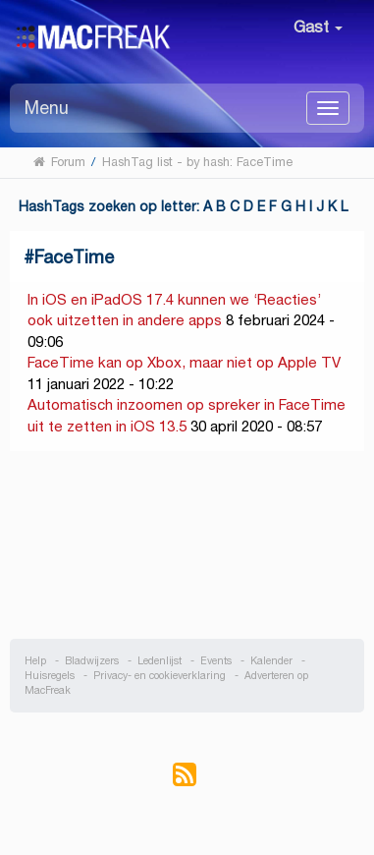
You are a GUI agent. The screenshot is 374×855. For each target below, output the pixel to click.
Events (216, 661)
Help (35, 661)
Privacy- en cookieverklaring (159, 675)
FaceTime (74, 257)
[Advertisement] (187, 545)
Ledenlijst (159, 661)
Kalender (271, 661)
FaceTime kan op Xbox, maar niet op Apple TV (184, 362)
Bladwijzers (92, 661)
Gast (318, 27)
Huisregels (50, 675)
